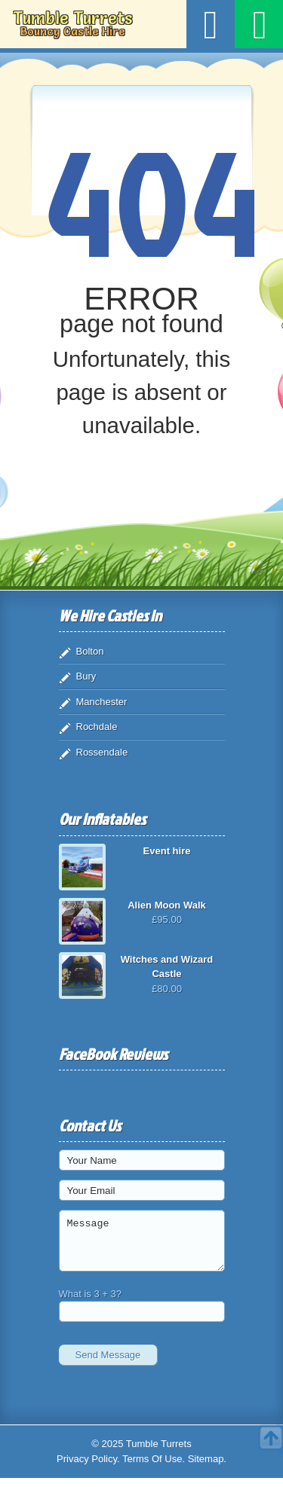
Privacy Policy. (88, 1467)
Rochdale (97, 726)
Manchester (102, 701)
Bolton (90, 651)
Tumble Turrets (72, 23)
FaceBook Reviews (113, 1054)
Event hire (167, 850)
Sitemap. (207, 1467)
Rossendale (102, 752)
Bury (86, 676)
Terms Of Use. (153, 1467)
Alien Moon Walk (167, 905)
